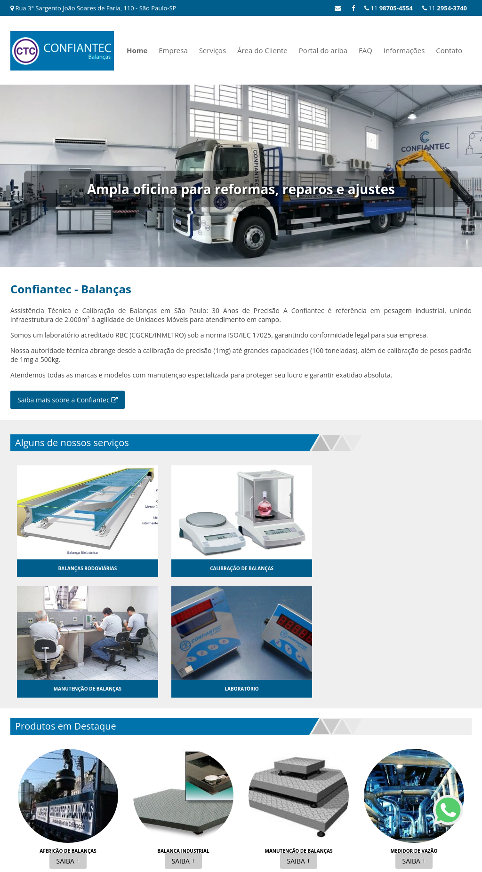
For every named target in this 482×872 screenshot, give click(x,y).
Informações (404, 50)
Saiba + (68, 740)
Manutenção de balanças (298, 730)
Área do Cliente (262, 50)
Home (137, 50)
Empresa (173, 50)
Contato (449, 50)
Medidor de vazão (414, 730)
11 (444, 8)
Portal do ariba (323, 50)
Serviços (212, 50)
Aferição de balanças (68, 730)
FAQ (365, 50)
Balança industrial (183, 730)
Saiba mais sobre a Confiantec (67, 399)
